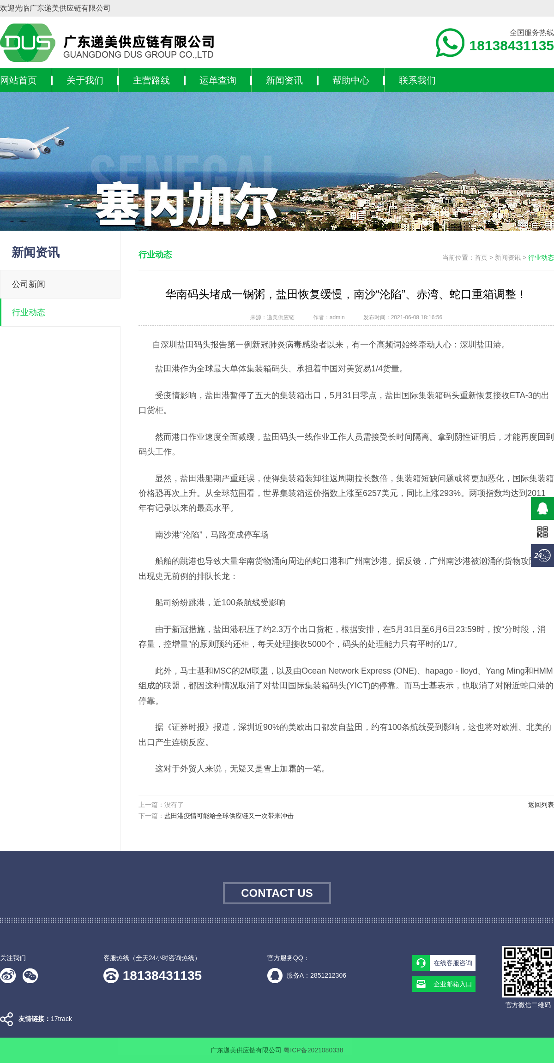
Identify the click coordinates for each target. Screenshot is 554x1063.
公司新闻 (28, 284)
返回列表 (541, 804)
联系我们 (417, 80)
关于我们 (84, 80)
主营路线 (151, 80)
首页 (481, 257)
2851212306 (328, 975)
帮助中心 (350, 80)
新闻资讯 (284, 80)
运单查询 (217, 80)
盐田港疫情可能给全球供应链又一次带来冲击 (229, 815)
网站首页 (18, 80)
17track (61, 1018)
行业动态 (28, 312)
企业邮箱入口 (453, 984)
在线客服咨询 (453, 963)
